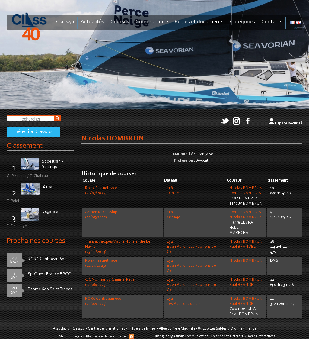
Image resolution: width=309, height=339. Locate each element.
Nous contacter (116, 336)
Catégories (242, 22)
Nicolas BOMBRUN (246, 188)
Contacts (271, 22)
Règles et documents (199, 22)
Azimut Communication (190, 336)
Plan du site (94, 336)
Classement (25, 146)
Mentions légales (71, 336)
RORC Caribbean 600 (47, 259)
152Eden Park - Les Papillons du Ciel (191, 247)
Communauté (151, 22)
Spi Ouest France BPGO (50, 274)
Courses (119, 22)
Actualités (92, 22)
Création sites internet (227, 336)
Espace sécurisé (288, 123)
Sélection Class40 (33, 131)
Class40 (65, 22)
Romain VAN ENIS (245, 193)
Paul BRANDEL (242, 247)
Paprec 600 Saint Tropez (50, 289)
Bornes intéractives (261, 336)
